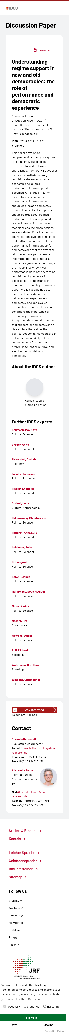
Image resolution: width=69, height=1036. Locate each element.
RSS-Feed (15, 930)
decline (48, 1024)
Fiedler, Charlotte (23, 488)
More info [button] (34, 999)
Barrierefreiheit (23, 868)
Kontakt (17, 838)
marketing (51, 1006)
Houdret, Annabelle (24, 532)
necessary (11, 1006)
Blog (13, 937)
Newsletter (16, 922)
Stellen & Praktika (25, 830)
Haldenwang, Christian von (29, 518)
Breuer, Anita (20, 444)
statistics (31, 1006)
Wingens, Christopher (26, 679)
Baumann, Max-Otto (24, 429)
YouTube (16, 908)
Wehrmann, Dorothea (25, 665)
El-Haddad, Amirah (24, 459)
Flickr (14, 944)
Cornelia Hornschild (24, 739)
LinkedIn (16, 915)
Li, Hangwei (19, 562)
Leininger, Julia (22, 547)
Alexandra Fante (22, 770)
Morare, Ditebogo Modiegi (28, 591)
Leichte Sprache (24, 852)
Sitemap (17, 877)
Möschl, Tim (19, 621)
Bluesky (15, 900)
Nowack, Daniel (22, 635)
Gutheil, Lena (20, 503)
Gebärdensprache (25, 860)
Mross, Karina (20, 606)
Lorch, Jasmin (21, 576)
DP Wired (60, 1031)
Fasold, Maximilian (23, 474)
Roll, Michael (20, 650)
